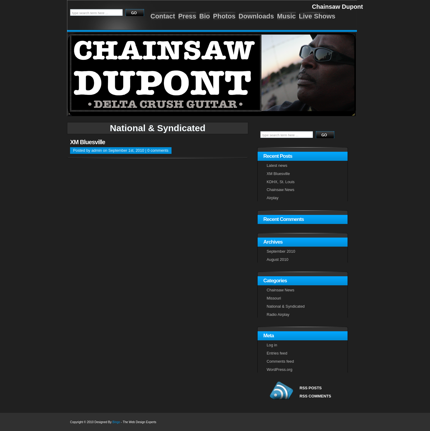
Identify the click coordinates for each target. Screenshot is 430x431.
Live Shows (317, 16)
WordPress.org (279, 369)
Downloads (256, 16)
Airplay (272, 198)
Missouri (274, 298)
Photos (224, 16)
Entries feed (277, 353)
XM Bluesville (87, 142)
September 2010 (281, 251)
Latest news (277, 165)
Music (286, 16)
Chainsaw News (280, 189)
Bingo (116, 422)
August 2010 (277, 259)
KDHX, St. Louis (280, 182)
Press (187, 16)
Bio (204, 16)
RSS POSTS (311, 388)
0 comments (157, 150)
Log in (272, 345)
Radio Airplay (278, 314)
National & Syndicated (286, 306)
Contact (162, 16)
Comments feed (280, 361)
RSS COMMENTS (315, 396)
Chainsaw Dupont (337, 6)
